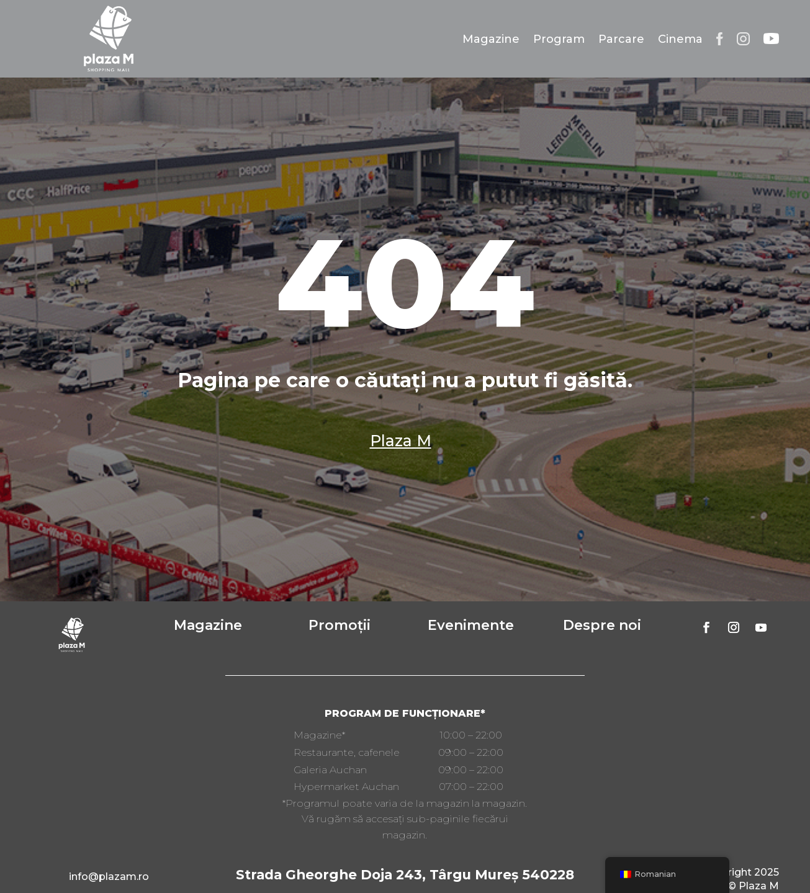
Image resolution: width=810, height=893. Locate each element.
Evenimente (471, 625)
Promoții (339, 625)
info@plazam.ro (109, 876)
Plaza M (400, 440)
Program (559, 39)
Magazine (491, 39)
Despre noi (602, 625)
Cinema (680, 39)
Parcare (621, 39)
